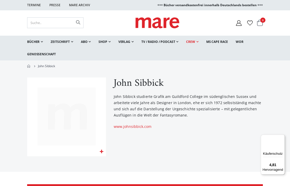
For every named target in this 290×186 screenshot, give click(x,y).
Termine (34, 5)
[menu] (145, 48)
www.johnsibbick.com (132, 127)
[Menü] (282, 136)
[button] (101, 152)
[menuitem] (35, 42)
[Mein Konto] (239, 23)
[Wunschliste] (250, 23)
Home (29, 66)
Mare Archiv (79, 5)
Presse (54, 5)
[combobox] (55, 22)
